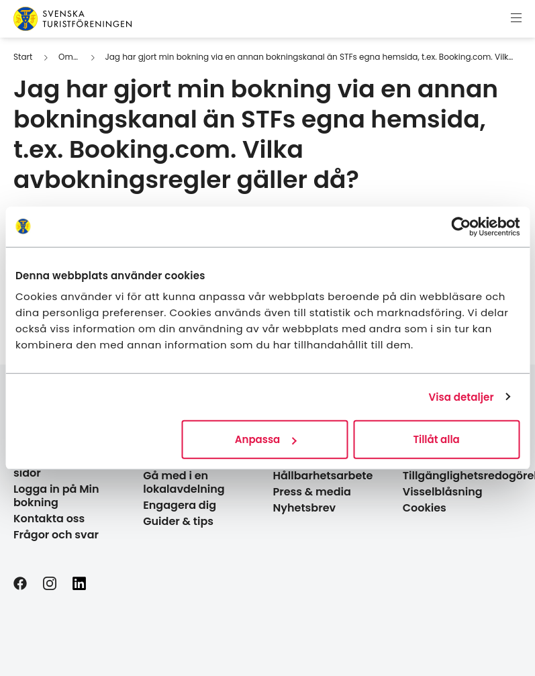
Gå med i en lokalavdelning (183, 482)
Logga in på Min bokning (56, 495)
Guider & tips (178, 521)
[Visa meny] (516, 18)
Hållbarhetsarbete (323, 475)
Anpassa (266, 439)
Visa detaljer (460, 396)
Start (22, 56)
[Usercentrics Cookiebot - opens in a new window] (461, 226)
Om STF (73, 56)
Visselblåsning (443, 491)
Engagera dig (179, 505)
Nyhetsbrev (304, 508)
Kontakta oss (49, 518)
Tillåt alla (436, 439)
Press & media (312, 491)
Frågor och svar (56, 534)
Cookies (424, 508)
